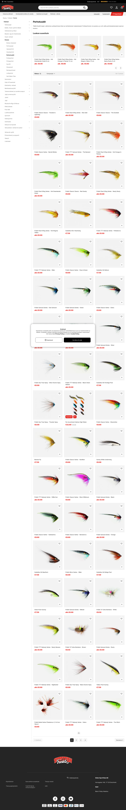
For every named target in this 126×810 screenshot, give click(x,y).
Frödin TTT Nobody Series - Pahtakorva (108, 230)
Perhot (15, 18)
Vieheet (10, 18)
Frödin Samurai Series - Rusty (105, 647)
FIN (8, 1)
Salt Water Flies (11, 76)
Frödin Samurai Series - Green (74, 307)
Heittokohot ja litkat (16, 31)
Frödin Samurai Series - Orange (105, 534)
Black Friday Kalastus (101, 791)
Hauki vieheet (9, 37)
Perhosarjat (9, 46)
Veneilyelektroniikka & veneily (24, 14)
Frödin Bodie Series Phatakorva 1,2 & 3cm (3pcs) (47, 723)
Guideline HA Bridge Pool (104, 572)
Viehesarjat (16, 25)
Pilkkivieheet (16, 106)
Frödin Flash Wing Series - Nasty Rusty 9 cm (112, 60)
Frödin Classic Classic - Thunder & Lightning (44, 113)
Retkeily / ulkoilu (55, 14)
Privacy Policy (59, 334)
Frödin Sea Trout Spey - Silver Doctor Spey (47, 382)
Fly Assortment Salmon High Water (76, 422)
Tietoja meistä (49, 781)
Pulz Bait (7, 109)
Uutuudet (97, 14)
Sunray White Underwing (104, 459)
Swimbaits (16, 121)
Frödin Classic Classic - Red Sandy (76, 191)
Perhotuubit (10, 55)
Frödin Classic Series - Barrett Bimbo (45, 152)
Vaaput (16, 138)
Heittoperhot (8, 118)
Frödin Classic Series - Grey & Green (76, 270)
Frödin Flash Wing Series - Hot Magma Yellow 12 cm (90, 60)
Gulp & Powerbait (10, 82)
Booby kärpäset (11, 43)
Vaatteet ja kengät (41, 14)
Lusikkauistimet (9, 112)
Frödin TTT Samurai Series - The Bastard (77, 152)
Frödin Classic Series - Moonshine (106, 422)
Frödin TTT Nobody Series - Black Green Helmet (77, 383)
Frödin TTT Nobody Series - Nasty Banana (47, 647)
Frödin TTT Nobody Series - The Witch (108, 722)
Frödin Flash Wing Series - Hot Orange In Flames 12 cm (67, 60)
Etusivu (5, 18)
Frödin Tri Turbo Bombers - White (106, 609)
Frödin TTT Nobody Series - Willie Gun (46, 497)
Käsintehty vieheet (16, 85)
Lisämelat (7, 141)
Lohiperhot (9, 73)
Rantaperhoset (10, 70)
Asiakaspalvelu (91, 1)
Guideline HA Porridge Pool (104, 382)
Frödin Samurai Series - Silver (105, 345)
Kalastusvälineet (8, 14)
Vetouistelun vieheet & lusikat (16, 127)
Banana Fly (37, 459)
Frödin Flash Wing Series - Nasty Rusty (108, 191)
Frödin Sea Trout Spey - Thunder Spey (46, 422)
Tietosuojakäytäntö (11, 786)
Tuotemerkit (106, 14)
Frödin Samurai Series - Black (105, 497)
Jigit (6, 100)
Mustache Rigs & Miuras (12, 103)
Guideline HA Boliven (102, 270)
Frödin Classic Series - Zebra (105, 307)
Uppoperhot (10, 49)
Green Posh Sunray (40, 609)
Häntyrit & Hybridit (10, 124)
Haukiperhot (10, 52)
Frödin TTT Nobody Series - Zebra (75, 722)
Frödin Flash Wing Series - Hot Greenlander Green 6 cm (43, 60)
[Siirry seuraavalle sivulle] (120, 740)
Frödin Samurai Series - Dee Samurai (45, 307)
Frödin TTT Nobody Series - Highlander (46, 684)
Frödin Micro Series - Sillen (73, 572)
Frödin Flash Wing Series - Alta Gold (76, 112)
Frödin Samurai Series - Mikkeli (74, 609)
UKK (46, 786)
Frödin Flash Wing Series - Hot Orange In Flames (108, 153)
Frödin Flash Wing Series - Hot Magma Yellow (46, 231)
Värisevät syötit (9, 132)
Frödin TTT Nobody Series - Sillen (44, 270)
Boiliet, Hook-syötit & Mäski (16, 28)
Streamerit (9, 67)
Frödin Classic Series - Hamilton (75, 459)
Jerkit (6, 97)
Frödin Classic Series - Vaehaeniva (44, 534)
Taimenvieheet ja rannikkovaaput (16, 91)
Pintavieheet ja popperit (12, 135)
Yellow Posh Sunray (102, 684)
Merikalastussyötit (16, 88)
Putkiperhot (9, 58)
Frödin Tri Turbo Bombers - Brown (75, 647)
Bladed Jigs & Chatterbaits (13, 34)
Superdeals (117, 14)
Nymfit (8, 64)
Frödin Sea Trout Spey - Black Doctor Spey (78, 684)
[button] (111, 1)
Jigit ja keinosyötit (16, 94)
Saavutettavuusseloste (32, 781)
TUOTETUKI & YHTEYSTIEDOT (30, 786)
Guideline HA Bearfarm (41, 572)
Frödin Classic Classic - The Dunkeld (107, 112)
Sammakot (8, 79)
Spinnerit (16, 115)
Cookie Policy (75, 334)
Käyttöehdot (9, 781)
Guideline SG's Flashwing (73, 230)
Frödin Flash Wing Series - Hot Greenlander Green (47, 192)
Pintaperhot (9, 61)
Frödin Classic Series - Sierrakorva (75, 534)
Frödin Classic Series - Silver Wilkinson (77, 497)
